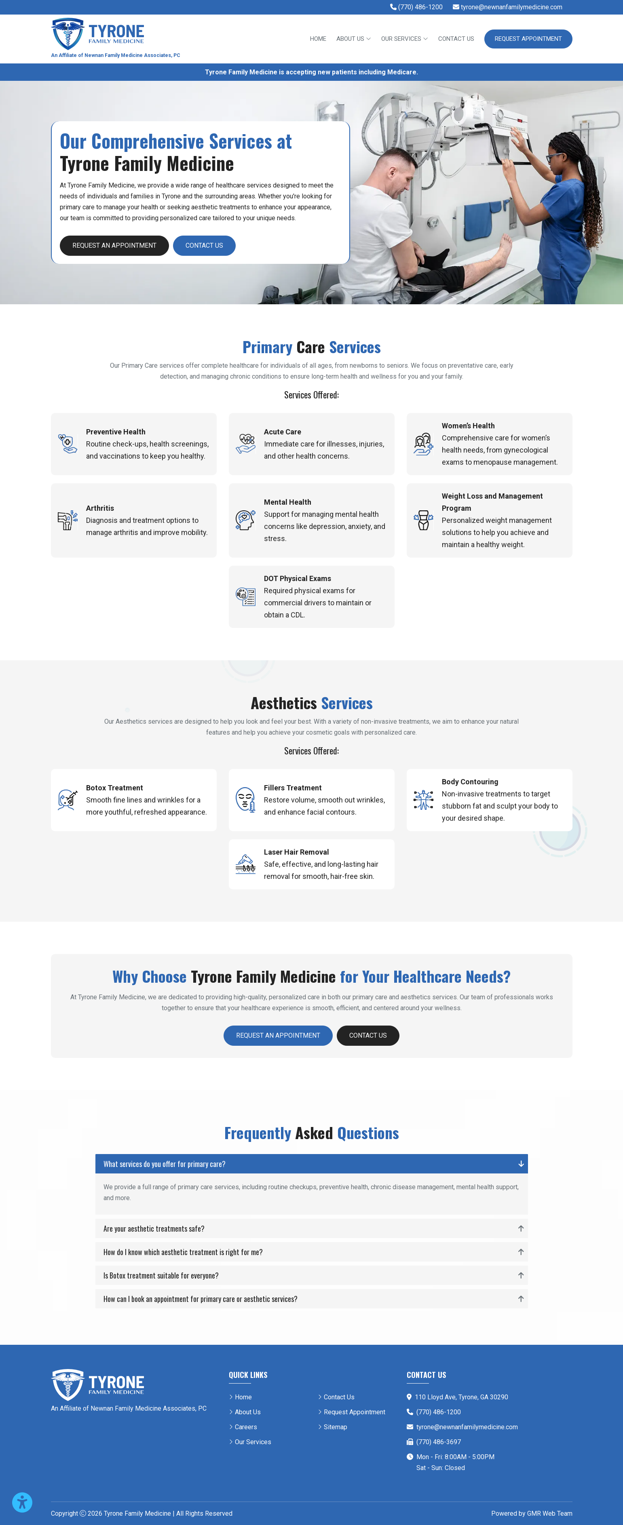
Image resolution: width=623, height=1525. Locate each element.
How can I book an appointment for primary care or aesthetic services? (200, 1298)
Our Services (404, 38)
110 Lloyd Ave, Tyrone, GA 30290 (461, 1397)
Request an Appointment (114, 245)
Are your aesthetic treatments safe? (154, 1228)
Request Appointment (528, 38)
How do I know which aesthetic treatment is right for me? (183, 1252)
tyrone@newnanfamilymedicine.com (467, 1427)
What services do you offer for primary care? (164, 1163)
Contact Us (456, 38)
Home (318, 38)
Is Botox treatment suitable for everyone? (161, 1275)
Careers (246, 1427)
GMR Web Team (549, 1513)
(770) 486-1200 (438, 1412)
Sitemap (335, 1427)
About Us (353, 38)
